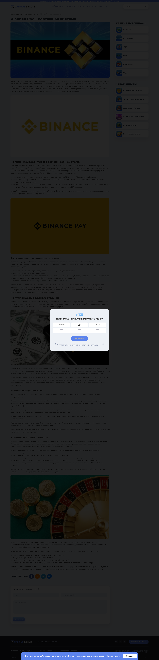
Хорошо (129, 656)
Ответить (79, 338)
